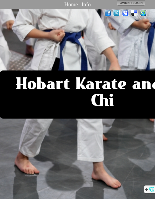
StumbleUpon (143, 13)
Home (71, 4)
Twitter (117, 13)
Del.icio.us (134, 13)
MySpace (126, 13)
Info (86, 4)
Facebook (108, 13)
